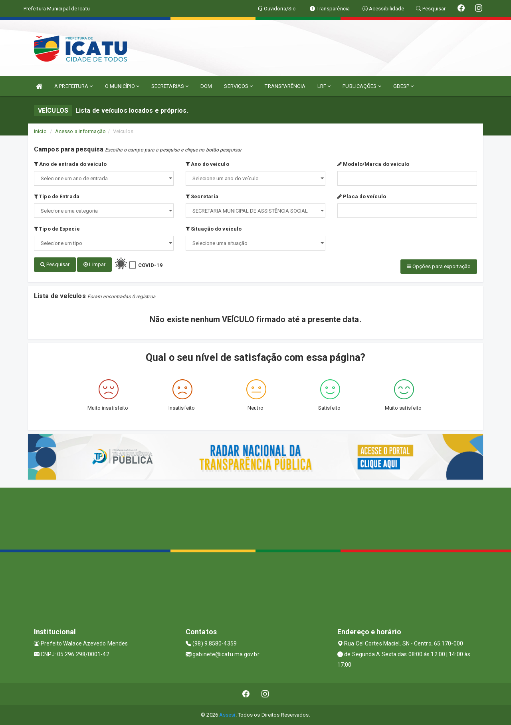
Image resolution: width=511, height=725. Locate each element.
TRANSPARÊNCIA (285, 86)
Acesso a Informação (80, 131)
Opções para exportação (439, 266)
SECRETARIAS (169, 86)
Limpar (94, 264)
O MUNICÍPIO (122, 86)
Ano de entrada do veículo (70, 164)
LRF (324, 86)
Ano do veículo (207, 164)
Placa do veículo (361, 196)
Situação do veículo (214, 229)
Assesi (227, 715)
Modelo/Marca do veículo (373, 164)
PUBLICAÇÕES (362, 86)
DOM (206, 86)
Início (40, 131)
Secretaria (202, 196)
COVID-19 (150, 265)
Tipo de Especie (57, 229)
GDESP (403, 86)
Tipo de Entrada (56, 196)
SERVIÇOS (238, 86)
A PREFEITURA (73, 86)
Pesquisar (54, 264)
